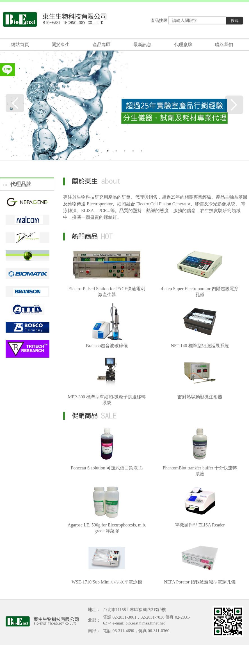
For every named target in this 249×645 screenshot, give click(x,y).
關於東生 (61, 44)
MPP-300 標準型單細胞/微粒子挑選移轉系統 (107, 399)
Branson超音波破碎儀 (107, 345)
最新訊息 (142, 44)
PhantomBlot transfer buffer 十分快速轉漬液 (200, 470)
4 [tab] (133, 151)
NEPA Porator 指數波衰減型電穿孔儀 (200, 582)
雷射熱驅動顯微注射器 (199, 396)
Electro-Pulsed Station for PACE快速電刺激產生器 (106, 291)
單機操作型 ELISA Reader (200, 525)
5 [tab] (141, 151)
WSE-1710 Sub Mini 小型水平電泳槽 (107, 582)
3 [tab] (124, 151)
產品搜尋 (158, 20)
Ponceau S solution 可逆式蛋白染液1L (107, 467)
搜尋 (235, 21)
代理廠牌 (183, 44)
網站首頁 (20, 44)
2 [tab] (116, 151)
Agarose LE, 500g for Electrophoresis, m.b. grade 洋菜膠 (107, 528)
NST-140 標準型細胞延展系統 (200, 345)
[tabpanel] (124, 104)
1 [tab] (108, 151)
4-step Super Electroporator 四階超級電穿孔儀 (200, 291)
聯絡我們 (224, 44)
